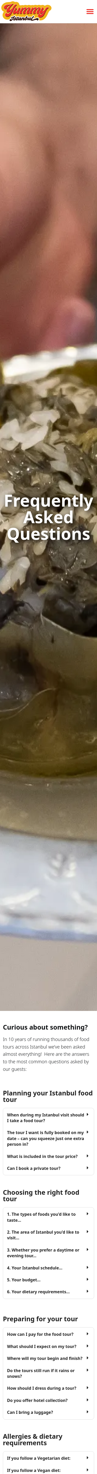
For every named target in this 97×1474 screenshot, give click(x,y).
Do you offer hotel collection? (37, 1400)
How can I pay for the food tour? (40, 1334)
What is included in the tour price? (42, 1156)
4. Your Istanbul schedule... (34, 1268)
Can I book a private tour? (33, 1168)
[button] (90, 11)
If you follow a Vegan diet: (34, 1470)
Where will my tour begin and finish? (44, 1358)
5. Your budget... (23, 1280)
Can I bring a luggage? (30, 1412)
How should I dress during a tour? (41, 1388)
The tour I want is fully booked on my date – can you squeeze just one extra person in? (45, 1138)
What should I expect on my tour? (41, 1346)
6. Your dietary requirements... (38, 1292)
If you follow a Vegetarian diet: (38, 1458)
